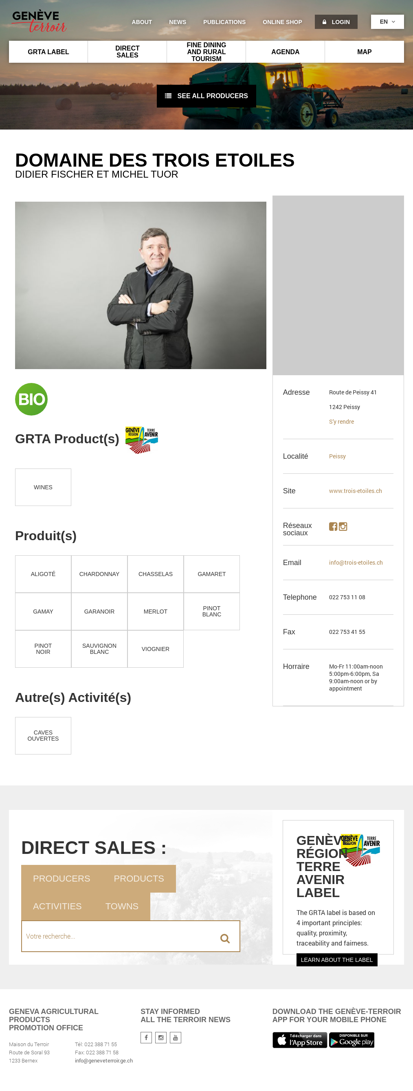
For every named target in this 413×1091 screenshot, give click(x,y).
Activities (57, 906)
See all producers (206, 95)
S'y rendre (341, 421)
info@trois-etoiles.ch (356, 562)
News (177, 22)
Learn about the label (337, 960)
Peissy (337, 456)
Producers (61, 878)
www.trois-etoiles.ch (355, 491)
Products (139, 878)
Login (336, 22)
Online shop (282, 22)
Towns (121, 906)
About (142, 22)
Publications (224, 22)
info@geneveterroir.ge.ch (104, 1060)
